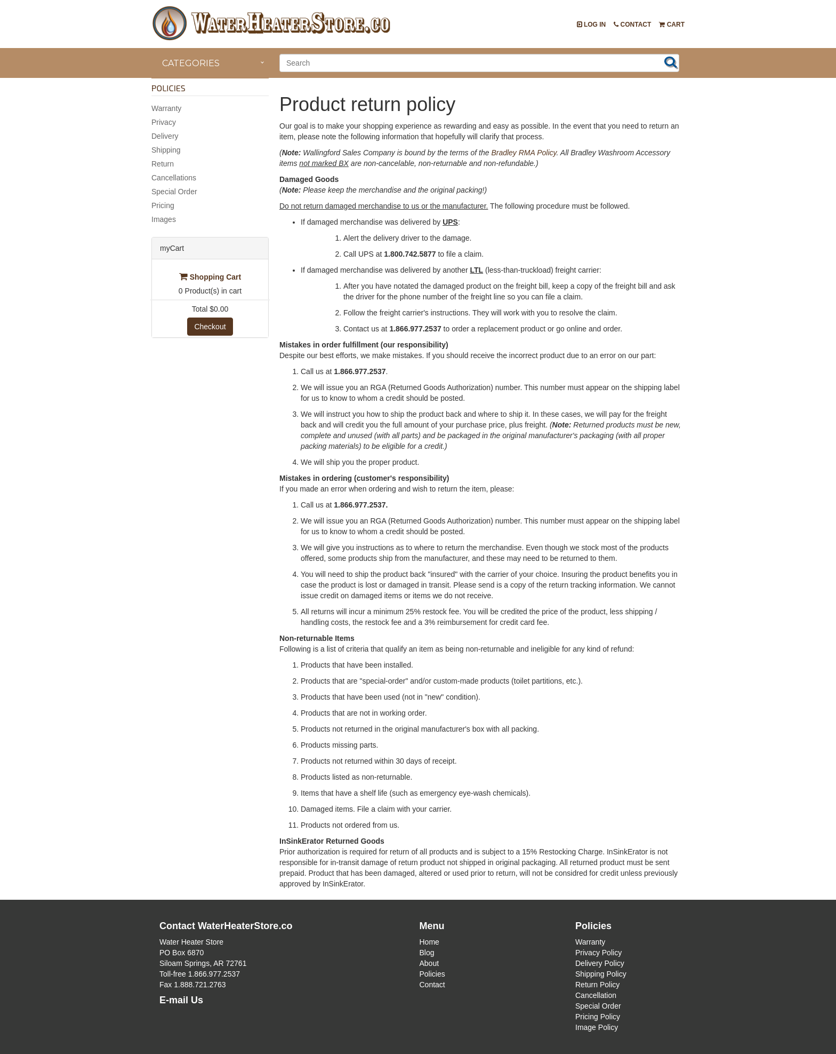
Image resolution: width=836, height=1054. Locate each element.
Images (163, 219)
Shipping (166, 150)
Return (162, 164)
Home (429, 942)
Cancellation (595, 995)
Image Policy (596, 1027)
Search (671, 62)
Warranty (166, 108)
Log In (591, 24)
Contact (632, 24)
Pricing (162, 205)
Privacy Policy (598, 952)
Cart (672, 24)
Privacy (163, 122)
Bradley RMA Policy (523, 152)
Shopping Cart (210, 277)
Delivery (165, 136)
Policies (432, 974)
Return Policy (597, 984)
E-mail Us (181, 1000)
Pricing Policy (597, 1016)
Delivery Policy (599, 963)
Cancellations (173, 177)
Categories (191, 63)
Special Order (174, 191)
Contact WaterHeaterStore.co (225, 926)
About (429, 963)
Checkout (210, 326)
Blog (427, 952)
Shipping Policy (600, 974)
